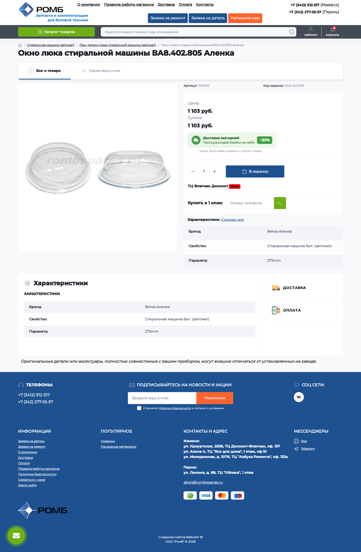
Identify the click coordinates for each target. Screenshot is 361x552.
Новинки (108, 441)
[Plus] (215, 171)
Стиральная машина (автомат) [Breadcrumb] (50, 45)
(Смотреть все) (232, 220)
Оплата (185, 4)
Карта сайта (27, 485)
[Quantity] (204, 171)
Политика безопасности (175, 408)
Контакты (205, 4)
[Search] (291, 32)
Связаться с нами (31, 480)
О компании (88, 4)
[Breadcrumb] (20, 45)
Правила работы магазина (129, 4)
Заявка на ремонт (167, 18)
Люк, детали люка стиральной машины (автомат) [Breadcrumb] (117, 45)
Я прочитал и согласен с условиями (183, 408)
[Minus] (193, 171)
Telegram (308, 448)
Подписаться (214, 398)
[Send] (280, 203)
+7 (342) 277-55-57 (305, 12)
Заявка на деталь (208, 18)
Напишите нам (245, 18)
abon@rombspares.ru (203, 482)
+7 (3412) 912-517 (305, 5)
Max (304, 441)
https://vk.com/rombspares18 (299, 397)
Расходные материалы (118, 446)
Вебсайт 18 (194, 537)
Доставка (166, 4)
